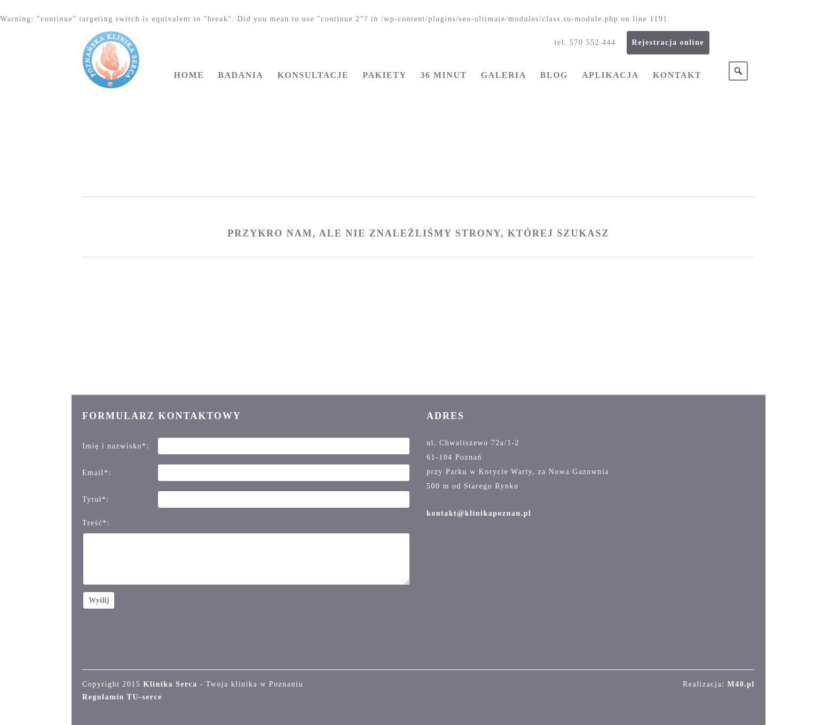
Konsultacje (313, 75)
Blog (554, 75)
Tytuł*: (95, 499)
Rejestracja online (668, 42)
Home (189, 75)
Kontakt (677, 75)
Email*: (97, 473)
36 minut (444, 75)
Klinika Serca (170, 684)
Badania (240, 75)
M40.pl (741, 684)
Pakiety (384, 75)
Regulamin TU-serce (122, 697)
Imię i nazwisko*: (115, 446)
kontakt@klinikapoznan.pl (479, 513)
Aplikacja (610, 75)
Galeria (503, 75)
